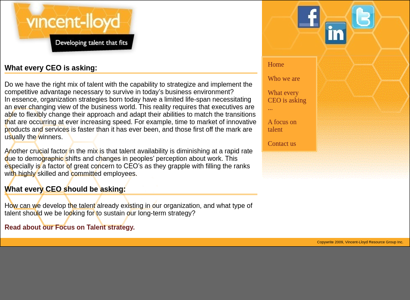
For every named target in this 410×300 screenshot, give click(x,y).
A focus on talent (282, 125)
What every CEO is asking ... (287, 100)
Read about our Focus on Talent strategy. (70, 227)
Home (276, 64)
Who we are (284, 78)
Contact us (282, 143)
